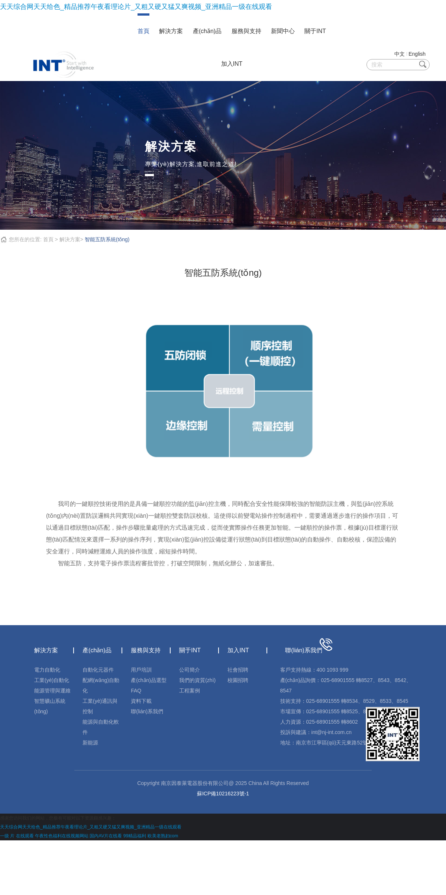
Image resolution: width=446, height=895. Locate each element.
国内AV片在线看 (106, 836)
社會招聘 (237, 670)
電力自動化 (47, 670)
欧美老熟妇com (163, 836)
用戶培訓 (141, 670)
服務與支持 (246, 31)
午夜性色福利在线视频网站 (61, 836)
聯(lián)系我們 (147, 711)
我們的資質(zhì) (197, 680)
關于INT (315, 31)
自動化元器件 (98, 670)
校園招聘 (237, 680)
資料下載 (141, 701)
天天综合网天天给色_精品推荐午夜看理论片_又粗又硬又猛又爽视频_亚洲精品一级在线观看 (136, 6)
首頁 (143, 31)
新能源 (90, 743)
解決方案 (171, 31)
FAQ (136, 691)
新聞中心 (283, 31)
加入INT (232, 64)
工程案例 (189, 691)
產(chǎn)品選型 (149, 680)
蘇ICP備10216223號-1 (223, 794)
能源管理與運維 (52, 691)
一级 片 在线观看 (17, 836)
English (417, 54)
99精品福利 (134, 836)
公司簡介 (189, 670)
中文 (399, 54)
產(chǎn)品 (207, 31)
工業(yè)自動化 (51, 680)
